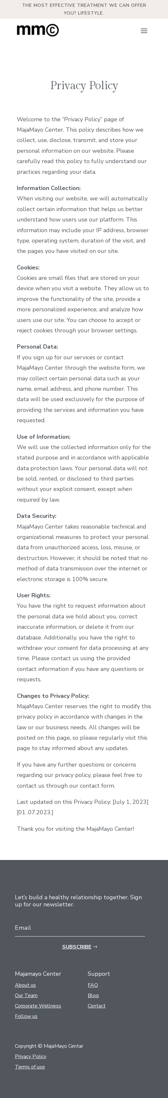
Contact (97, 1005)
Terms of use (30, 1066)
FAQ (93, 985)
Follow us (26, 1016)
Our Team (26, 995)
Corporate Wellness (38, 1005)
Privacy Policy (30, 1056)
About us (25, 985)
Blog (93, 995)
